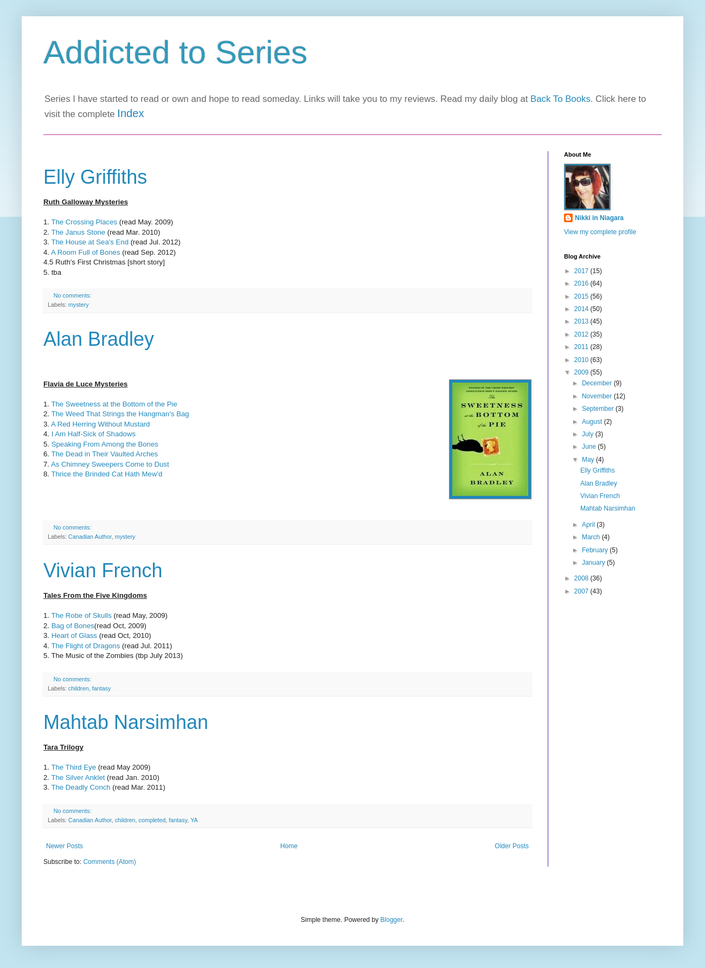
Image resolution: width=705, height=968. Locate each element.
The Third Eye (73, 767)
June (590, 446)
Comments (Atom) (109, 862)
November (598, 396)
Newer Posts (64, 846)
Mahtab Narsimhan (125, 722)
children (78, 688)
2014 (582, 309)
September (599, 408)
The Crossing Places (84, 222)
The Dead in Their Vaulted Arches (104, 454)
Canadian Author (90, 536)
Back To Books (560, 99)
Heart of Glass (75, 635)
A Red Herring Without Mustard (100, 424)
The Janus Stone (77, 232)
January (594, 562)
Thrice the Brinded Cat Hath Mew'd (106, 474)
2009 (582, 372)
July (588, 434)
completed (151, 820)
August (593, 421)
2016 (582, 283)
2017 (582, 271)
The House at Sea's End (90, 242)
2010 (582, 360)
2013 (582, 321)
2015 (582, 296)
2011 (582, 347)
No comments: (73, 295)
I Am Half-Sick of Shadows (94, 434)
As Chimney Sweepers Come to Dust (110, 464)
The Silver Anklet (78, 777)
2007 (582, 591)
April (589, 524)
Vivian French (102, 570)
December (598, 383)
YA (194, 820)
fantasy (101, 688)
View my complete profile (600, 232)
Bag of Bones (73, 626)
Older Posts (512, 846)
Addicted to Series (175, 52)
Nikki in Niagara (599, 218)
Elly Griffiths (95, 177)
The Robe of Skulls (82, 615)
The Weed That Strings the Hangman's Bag (119, 414)
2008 (582, 578)
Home (289, 846)
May (589, 459)
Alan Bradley (98, 339)
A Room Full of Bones (85, 252)
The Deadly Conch (81, 787)
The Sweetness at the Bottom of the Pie (114, 404)
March (592, 537)
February (596, 550)
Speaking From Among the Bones (105, 444)
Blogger (391, 920)
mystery (78, 304)
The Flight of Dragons (85, 646)
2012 (582, 334)
